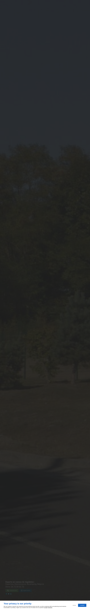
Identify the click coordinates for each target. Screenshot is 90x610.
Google (45, 607)
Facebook (50, 607)
